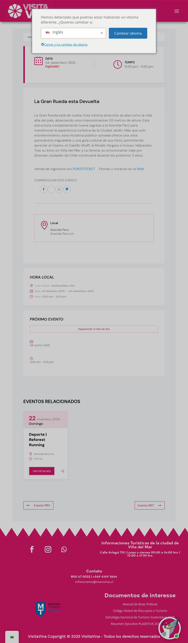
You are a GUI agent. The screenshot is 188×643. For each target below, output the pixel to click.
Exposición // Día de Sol (93, 329)
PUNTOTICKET (84, 169)
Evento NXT (149, 505)
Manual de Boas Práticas (140, 604)
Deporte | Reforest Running (38, 439)
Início (31, 37)
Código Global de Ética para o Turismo (140, 611)
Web (140, 169)
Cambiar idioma (128, 33)
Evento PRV (38, 505)
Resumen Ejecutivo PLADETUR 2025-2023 (140, 624)
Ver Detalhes (42, 471)
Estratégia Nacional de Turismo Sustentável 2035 (140, 617)
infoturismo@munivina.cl (94, 582)
